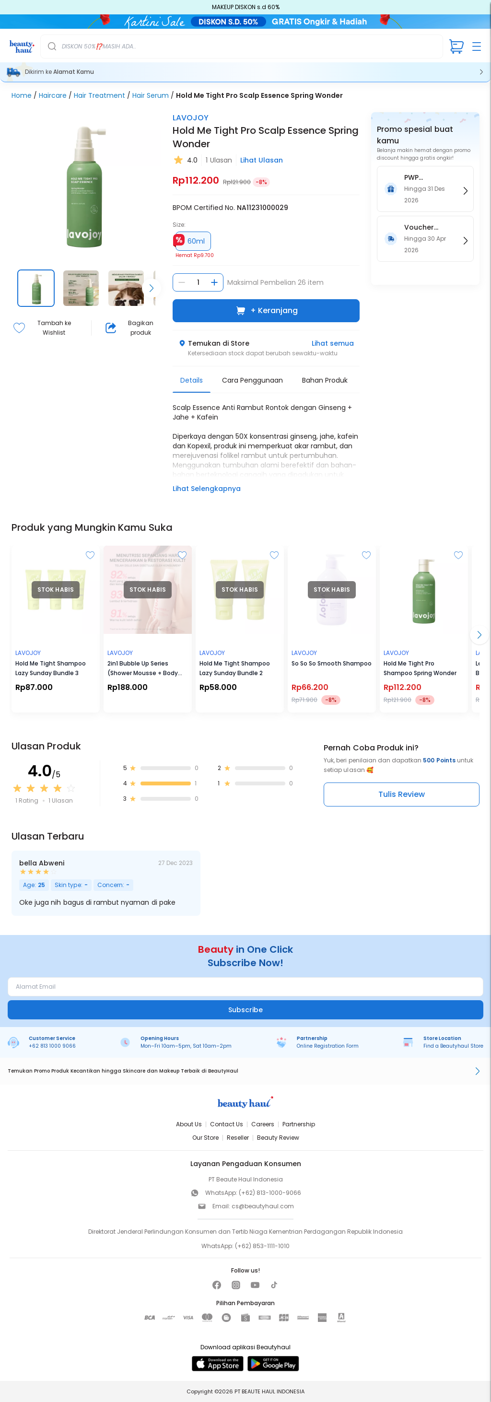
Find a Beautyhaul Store (453, 1046)
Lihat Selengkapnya (207, 488)
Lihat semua (333, 343)
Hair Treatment (99, 95)
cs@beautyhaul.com (263, 1206)
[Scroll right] (151, 288)
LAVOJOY (191, 117)
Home (22, 95)
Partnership (298, 1124)
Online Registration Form (328, 1046)
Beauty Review (278, 1137)
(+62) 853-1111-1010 (262, 1246)
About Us (189, 1124)
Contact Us (226, 1124)
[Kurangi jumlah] (181, 282)
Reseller (238, 1137)
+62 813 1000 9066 (52, 1046)
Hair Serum (150, 95)
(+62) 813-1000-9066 (270, 1193)
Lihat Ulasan (261, 160)
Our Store (205, 1137)
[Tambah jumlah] (214, 282)
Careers (262, 1124)
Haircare (53, 95)
